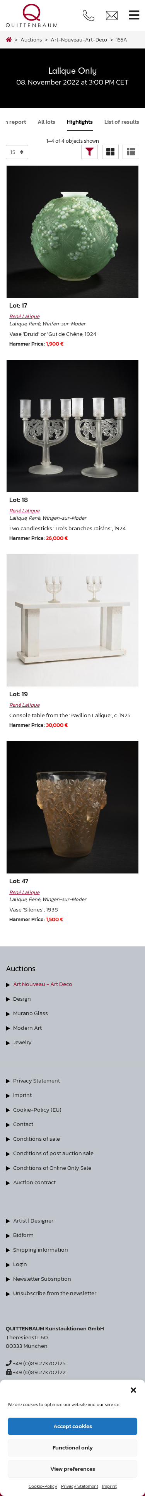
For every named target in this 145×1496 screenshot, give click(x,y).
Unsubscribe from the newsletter (54, 1292)
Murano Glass (30, 1012)
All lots (46, 121)
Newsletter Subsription (42, 1278)
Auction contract (34, 1182)
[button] (133, 1389)
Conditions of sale (36, 1138)
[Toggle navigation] (134, 15)
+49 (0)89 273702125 (36, 1363)
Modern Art (27, 1027)
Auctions (31, 39)
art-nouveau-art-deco (79, 39)
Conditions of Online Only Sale (52, 1167)
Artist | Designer (33, 1220)
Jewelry (22, 1042)
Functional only (73, 1447)
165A (121, 39)
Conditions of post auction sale (53, 1152)
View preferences (72, 1468)
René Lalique (24, 316)
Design (22, 998)
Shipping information (40, 1249)
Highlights (80, 121)
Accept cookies (72, 1426)
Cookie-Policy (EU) (37, 1109)
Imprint (109, 1486)
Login (20, 1263)
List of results (121, 121)
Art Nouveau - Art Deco (42, 983)
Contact (23, 1123)
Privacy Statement (79, 1486)
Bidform (23, 1234)
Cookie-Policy (43, 1486)
